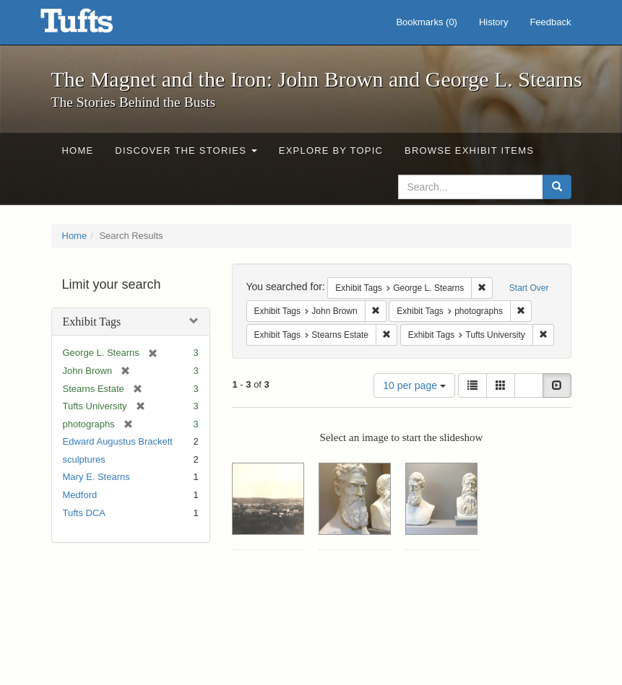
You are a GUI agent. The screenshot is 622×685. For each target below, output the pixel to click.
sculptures (84, 459)
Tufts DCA (84, 512)
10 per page (414, 385)
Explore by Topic (331, 150)
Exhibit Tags (92, 321)
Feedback (550, 22)
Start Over (529, 288)
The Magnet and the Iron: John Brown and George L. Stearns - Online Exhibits (94, 25)
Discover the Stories (186, 150)
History (493, 22)
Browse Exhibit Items (469, 150)
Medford (80, 494)
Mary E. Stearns (96, 476)
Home (78, 150)
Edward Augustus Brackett (118, 441)
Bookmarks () (426, 22)
